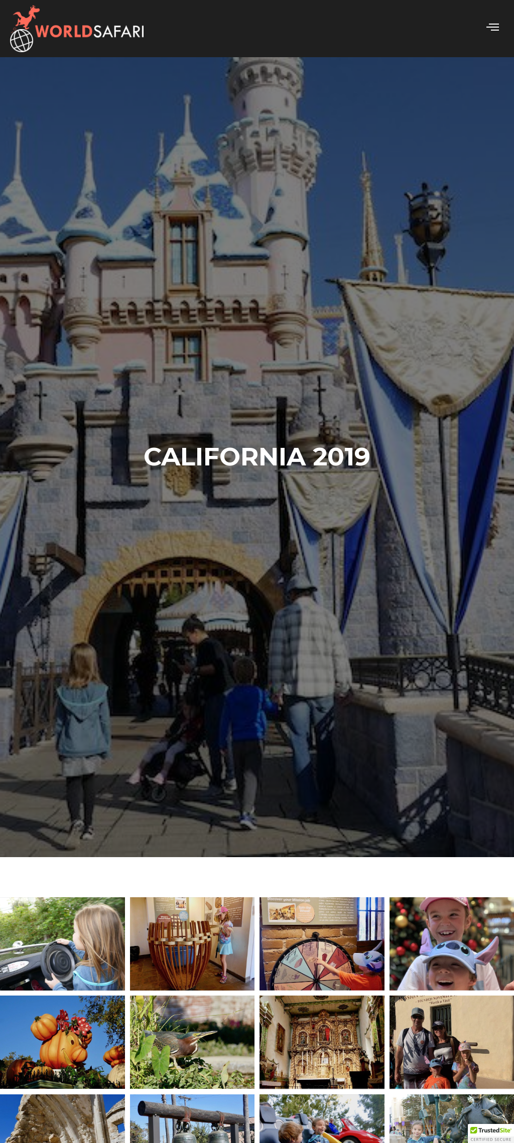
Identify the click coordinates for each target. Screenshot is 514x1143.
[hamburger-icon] (492, 28)
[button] (491, 1133)
